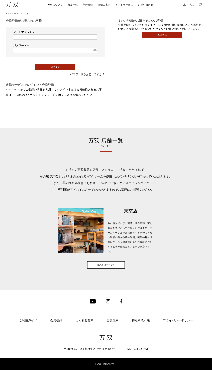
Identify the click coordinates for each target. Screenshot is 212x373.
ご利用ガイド (28, 323)
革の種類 (88, 5)
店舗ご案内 (104, 5)
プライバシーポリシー (178, 323)
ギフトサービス (124, 5)
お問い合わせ (145, 5)
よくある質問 (84, 323)
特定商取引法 (141, 323)
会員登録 (56, 323)
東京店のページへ (106, 266)
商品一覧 (73, 5)
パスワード (21, 45)
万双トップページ (13, 14)
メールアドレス (24, 32)
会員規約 (113, 323)
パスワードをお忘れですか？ (87, 74)
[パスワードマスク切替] (94, 50)
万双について (55, 5)
